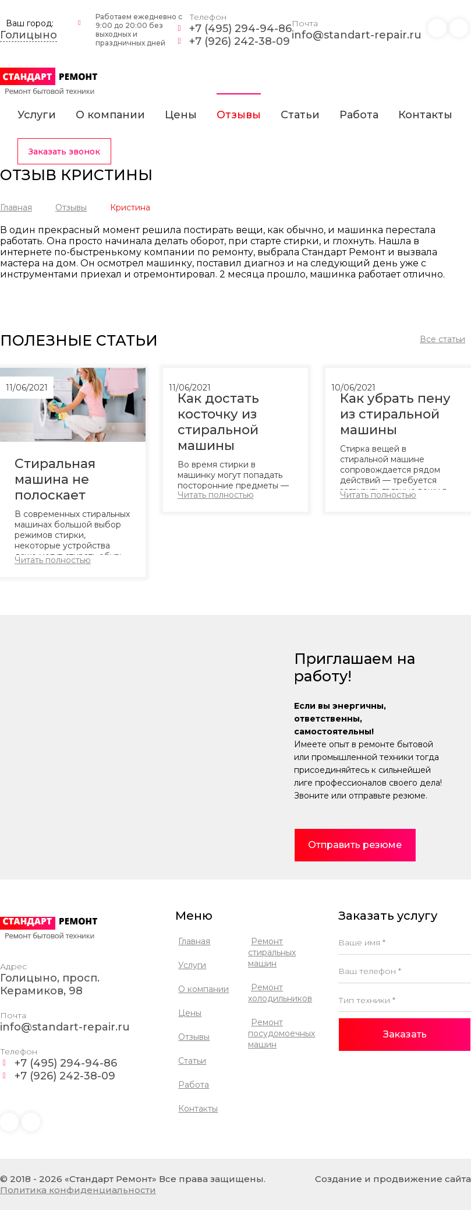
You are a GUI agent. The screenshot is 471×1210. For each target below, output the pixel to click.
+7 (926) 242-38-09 (239, 41)
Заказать (405, 1034)
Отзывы (239, 114)
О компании (110, 114)
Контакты (425, 114)
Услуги (36, 114)
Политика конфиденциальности (78, 1189)
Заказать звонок (64, 151)
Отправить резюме (355, 844)
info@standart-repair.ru (357, 35)
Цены (181, 114)
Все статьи (442, 339)
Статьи (300, 114)
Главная (16, 207)
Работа (358, 114)
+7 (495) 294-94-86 (240, 28)
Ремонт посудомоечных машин (281, 1033)
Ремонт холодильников (280, 993)
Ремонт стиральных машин (272, 952)
